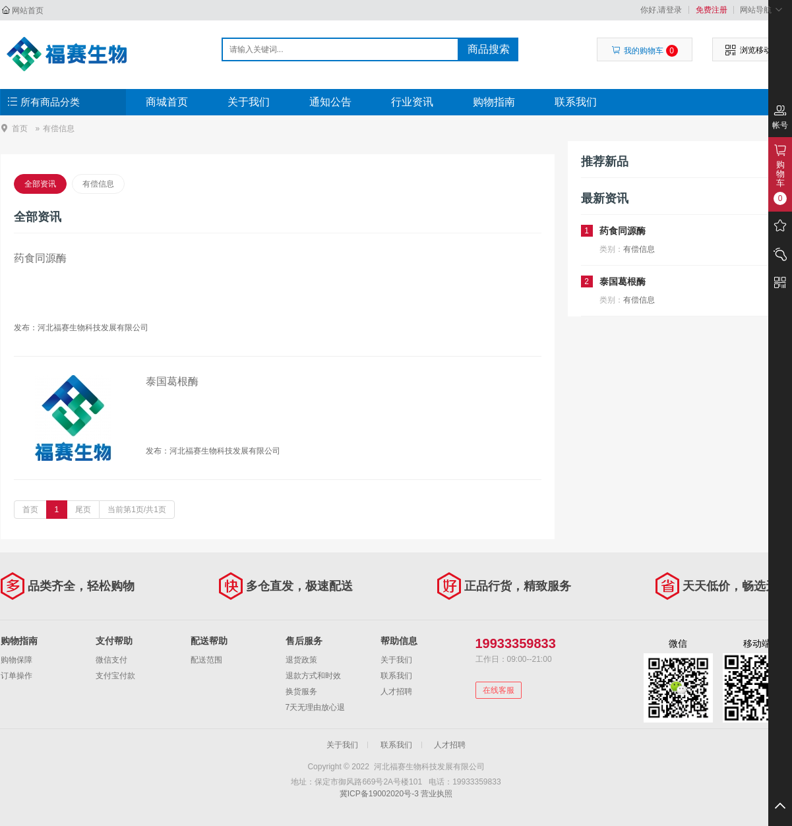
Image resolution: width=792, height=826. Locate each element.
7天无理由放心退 (316, 707)
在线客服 (498, 690)
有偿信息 (98, 184)
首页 (20, 128)
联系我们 (576, 101)
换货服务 (301, 691)
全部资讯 (40, 184)
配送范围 (206, 659)
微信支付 (111, 659)
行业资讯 (412, 101)
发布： (26, 327)
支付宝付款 (115, 675)
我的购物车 (644, 50)
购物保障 (16, 659)
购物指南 (494, 101)
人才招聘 (396, 691)
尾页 (83, 509)
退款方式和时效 (313, 675)
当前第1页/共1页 (136, 509)
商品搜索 (489, 49)
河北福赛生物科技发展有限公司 (71, 54)
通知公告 (330, 101)
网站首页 (28, 10)
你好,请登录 (661, 10)
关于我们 (249, 101)
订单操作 (16, 675)
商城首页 (167, 101)
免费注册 (711, 10)
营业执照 (436, 793)
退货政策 (301, 659)
